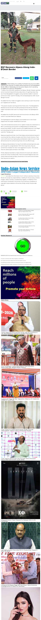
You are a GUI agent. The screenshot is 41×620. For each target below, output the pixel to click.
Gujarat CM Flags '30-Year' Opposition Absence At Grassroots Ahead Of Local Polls (20, 401)
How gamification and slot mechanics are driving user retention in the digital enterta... (16, 264)
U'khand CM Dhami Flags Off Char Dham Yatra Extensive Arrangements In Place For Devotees (19, 587)
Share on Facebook (18, 80)
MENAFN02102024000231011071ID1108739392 (14, 163)
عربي (17, 1)
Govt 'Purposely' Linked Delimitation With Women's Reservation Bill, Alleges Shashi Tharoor (17, 369)
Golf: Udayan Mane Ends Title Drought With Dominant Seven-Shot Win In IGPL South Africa (18, 460)
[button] (20, 1)
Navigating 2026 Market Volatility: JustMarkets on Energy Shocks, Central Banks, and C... (16, 266)
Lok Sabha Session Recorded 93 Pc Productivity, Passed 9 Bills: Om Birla (19, 552)
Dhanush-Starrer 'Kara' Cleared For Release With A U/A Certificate (18, 522)
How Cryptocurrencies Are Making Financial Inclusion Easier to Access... (13, 262)
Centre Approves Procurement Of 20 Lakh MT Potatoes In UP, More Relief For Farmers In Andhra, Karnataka (20, 335)
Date (3, 79)
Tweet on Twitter (26, 80)
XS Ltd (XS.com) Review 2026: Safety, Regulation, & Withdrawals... (12, 260)
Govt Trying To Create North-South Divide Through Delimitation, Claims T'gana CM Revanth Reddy (17, 431)
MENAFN (3, 86)
